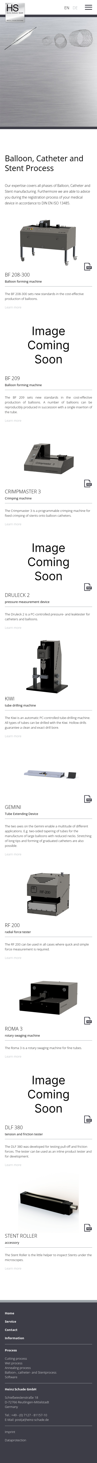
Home (9, 1313)
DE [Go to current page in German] (75, 7)
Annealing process (18, 1368)
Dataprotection (15, 1440)
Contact (11, 1330)
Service (10, 1321)
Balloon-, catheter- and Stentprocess (31, 1372)
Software (11, 1377)
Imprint (10, 1432)
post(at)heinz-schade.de (32, 1419)
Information (14, 1338)
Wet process (13, 1363)
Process (11, 1350)
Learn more (13, 307)
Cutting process (16, 1358)
